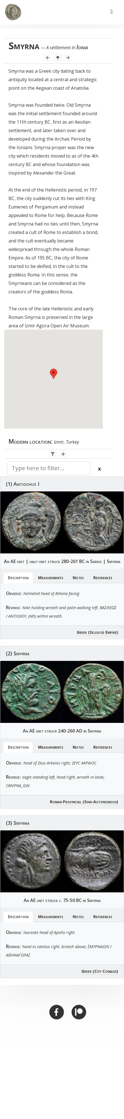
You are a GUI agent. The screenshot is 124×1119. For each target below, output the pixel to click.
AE (13, 561)
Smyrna (113, 561)
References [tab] (102, 577)
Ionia (82, 47)
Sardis (96, 561)
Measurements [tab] (50, 577)
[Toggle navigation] (111, 12)
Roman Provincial (65, 801)
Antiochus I (26, 483)
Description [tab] (18, 577)
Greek (82, 632)
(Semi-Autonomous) (100, 801)
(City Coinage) (105, 971)
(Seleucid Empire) (103, 632)
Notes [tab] (78, 577)
